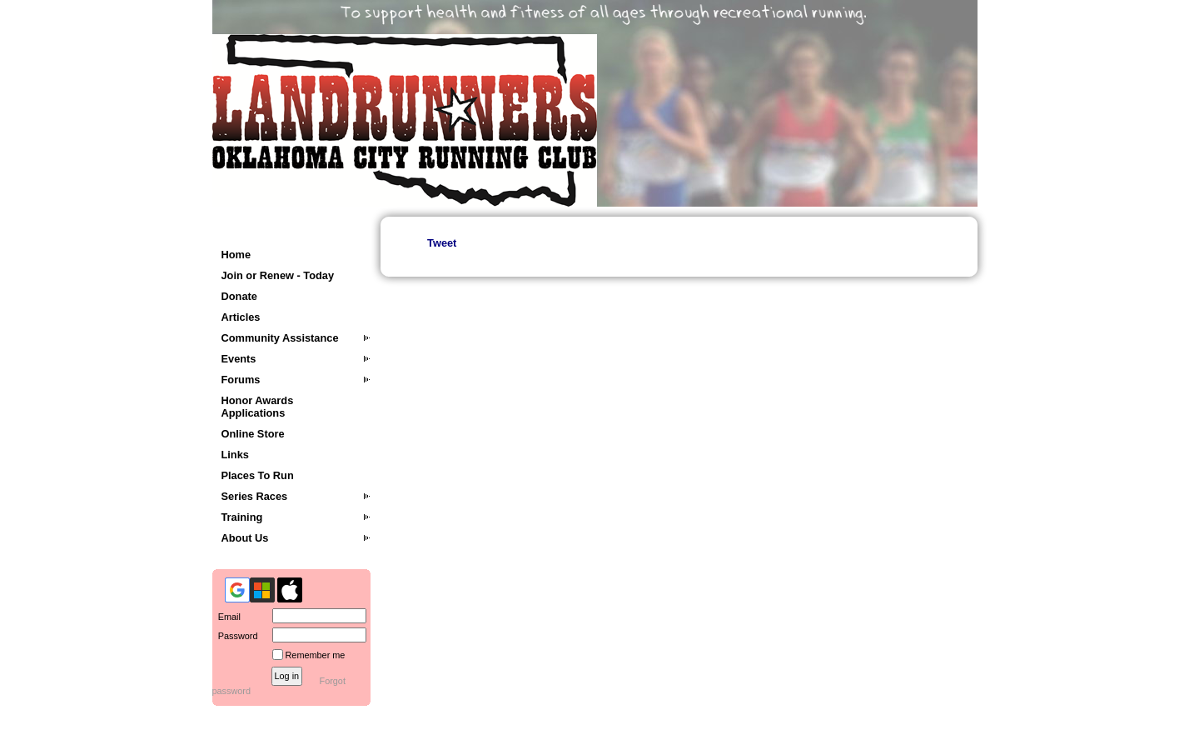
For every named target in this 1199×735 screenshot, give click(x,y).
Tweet (441, 243)
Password (235, 636)
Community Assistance (280, 338)
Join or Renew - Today (278, 275)
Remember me (316, 655)
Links (235, 454)
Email (226, 617)
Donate (239, 296)
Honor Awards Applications (257, 406)
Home (236, 254)
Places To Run (257, 475)
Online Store (253, 434)
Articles (241, 317)
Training (242, 517)
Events (238, 358)
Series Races (254, 496)
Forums (241, 379)
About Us (245, 538)
